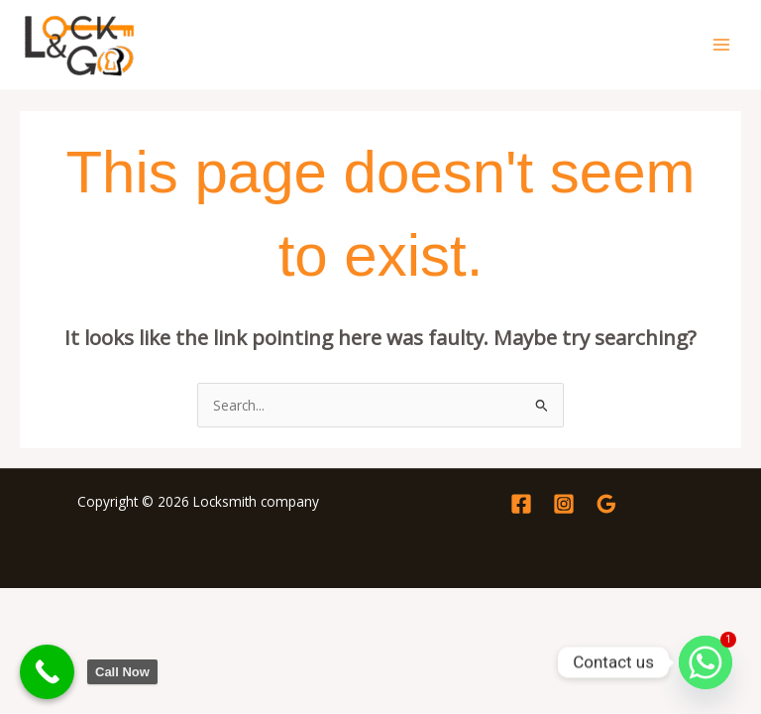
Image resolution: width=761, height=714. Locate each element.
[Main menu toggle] (722, 45)
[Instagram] (564, 504)
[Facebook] (521, 504)
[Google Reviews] (606, 504)
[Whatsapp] (705, 662)
